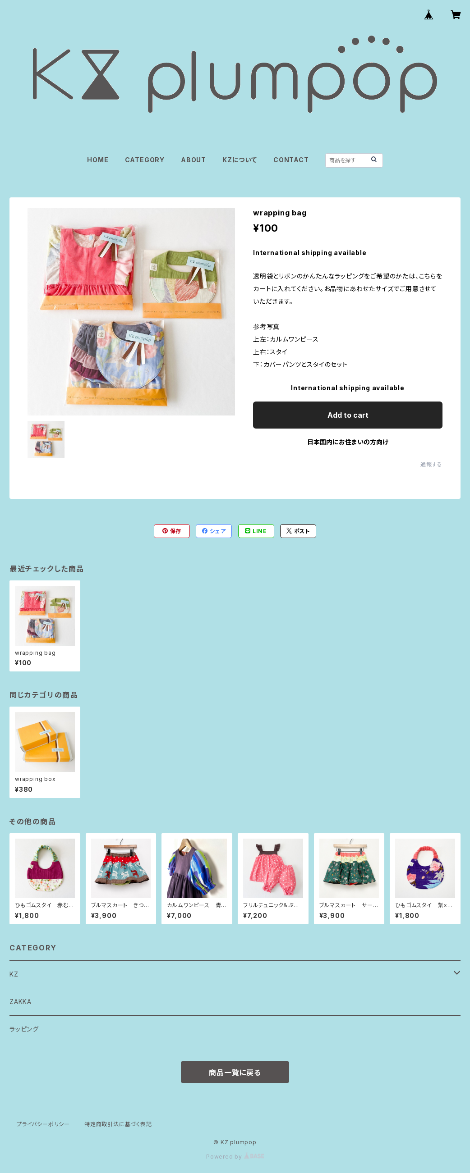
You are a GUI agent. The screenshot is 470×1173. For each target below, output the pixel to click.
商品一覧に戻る (235, 1072)
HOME (97, 160)
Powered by (235, 1156)
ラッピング (24, 1029)
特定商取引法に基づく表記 (118, 1124)
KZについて (239, 160)
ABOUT (193, 160)
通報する (431, 464)
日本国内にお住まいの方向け (347, 442)
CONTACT (291, 160)
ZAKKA (20, 1001)
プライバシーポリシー (43, 1124)
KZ (13, 974)
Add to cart (348, 415)
